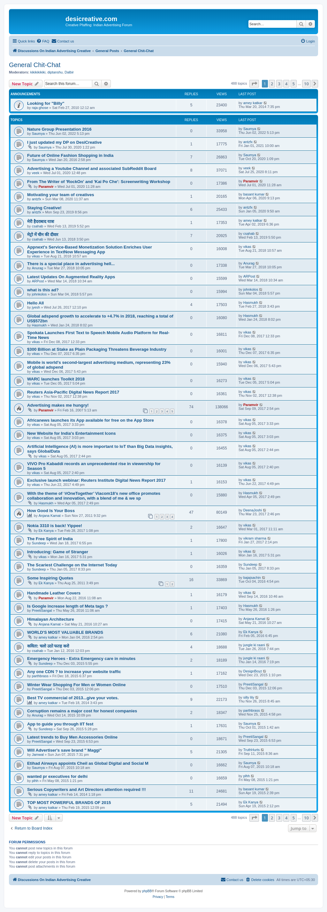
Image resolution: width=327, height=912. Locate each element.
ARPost (38, 281)
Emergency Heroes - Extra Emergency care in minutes (81, 658)
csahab (37, 226)
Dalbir (69, 72)
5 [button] (294, 84)
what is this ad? (43, 289)
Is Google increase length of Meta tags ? (67, 606)
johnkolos (39, 294)
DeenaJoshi (252, 510)
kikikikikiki (38, 72)
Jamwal (38, 754)
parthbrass (40, 676)
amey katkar (252, 103)
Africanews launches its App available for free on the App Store (90, 420)
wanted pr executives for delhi (57, 776)
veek (35, 173)
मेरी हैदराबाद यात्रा (40, 221)
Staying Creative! (44, 207)
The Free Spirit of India (50, 538)
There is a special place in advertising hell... (71, 263)
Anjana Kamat (50, 515)
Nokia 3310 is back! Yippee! (54, 525)
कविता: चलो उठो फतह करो (48, 646)
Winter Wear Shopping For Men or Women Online (76, 684)
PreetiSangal (42, 610)
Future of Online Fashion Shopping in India (70, 155)
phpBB (147, 891)
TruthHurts (251, 750)
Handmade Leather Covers (53, 593)
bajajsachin (252, 577)
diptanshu (55, 72)
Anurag (37, 268)
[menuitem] (42, 41)
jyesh (36, 307)
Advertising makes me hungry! (58, 405)
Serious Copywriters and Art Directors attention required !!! (86, 789)
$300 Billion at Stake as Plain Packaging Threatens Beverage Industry (96, 349)
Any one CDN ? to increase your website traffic (74, 671)
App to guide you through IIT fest (60, 724)
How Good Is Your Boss (51, 510)
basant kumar (254, 194)
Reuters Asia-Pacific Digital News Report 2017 (73, 392)
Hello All (35, 303)
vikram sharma (254, 538)
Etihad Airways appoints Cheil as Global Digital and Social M (87, 763)
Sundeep (39, 543)
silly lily (248, 697)
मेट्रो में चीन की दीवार (42, 234)
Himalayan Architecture (50, 619)
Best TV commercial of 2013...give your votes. (73, 697)
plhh (35, 781)
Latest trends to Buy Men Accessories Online (72, 737)
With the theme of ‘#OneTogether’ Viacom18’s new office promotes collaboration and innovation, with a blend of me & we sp (93, 496)
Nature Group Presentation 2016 (59, 129)
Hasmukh (250, 302)
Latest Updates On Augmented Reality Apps (71, 276)
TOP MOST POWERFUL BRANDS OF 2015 (69, 802)
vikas (36, 256)
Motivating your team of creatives (60, 194)
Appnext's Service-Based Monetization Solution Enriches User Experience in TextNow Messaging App (89, 249)
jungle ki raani (254, 645)
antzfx (248, 142)
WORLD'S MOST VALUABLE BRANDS (65, 632)
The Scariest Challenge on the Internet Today (72, 565)
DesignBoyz (252, 671)
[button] (254, 84)
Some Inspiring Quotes (50, 578)
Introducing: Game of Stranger (57, 551)
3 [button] (279, 84)
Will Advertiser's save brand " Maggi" (64, 750)
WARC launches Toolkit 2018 (56, 379)
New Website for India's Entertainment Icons (71, 433)
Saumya (38, 133)
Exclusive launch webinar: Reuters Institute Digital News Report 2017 (96, 480)
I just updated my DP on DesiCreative (64, 142)
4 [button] (286, 84)
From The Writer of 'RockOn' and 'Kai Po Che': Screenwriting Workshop (98, 181)
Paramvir (46, 186)
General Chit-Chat (34, 64)
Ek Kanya (46, 531)
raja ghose (40, 108)
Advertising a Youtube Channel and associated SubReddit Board (91, 168)
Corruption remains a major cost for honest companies (82, 711)
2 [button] (272, 84)
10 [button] (306, 84)
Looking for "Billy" (46, 103)
